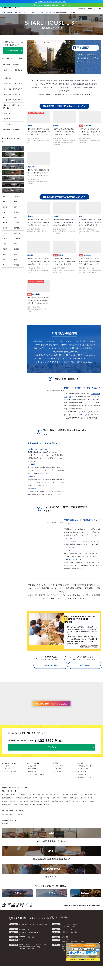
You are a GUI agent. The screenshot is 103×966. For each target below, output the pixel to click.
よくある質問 (57, 769)
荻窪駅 (72, 798)
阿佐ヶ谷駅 (10, 798)
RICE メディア (66, 924)
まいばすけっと (81, 415)
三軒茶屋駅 (12, 801)
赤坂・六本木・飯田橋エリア (13, 71)
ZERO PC (22, 929)
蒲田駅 (77, 798)
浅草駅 (18, 798)
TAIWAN (86, 893)
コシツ (21, 940)
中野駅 (78, 801)
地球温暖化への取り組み (85, 766)
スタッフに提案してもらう (36, 774)
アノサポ (29, 929)
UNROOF (22, 937)
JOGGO (28, 944)
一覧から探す (32, 771)
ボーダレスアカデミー (68, 940)
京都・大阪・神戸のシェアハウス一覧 (12, 106)
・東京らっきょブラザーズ (72, 559)
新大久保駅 (44, 801)
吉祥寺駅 (90, 798)
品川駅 (26, 801)
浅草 (13, 172)
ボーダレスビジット (37, 932)
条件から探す (32, 766)
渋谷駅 (32, 801)
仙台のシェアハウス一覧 (11, 129)
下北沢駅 (19, 801)
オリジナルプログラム (9, 771)
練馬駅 (4, 805)
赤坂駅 (4, 798)
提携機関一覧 (82, 774)
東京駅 (72, 801)
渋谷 (13, 154)
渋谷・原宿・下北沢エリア (13, 83)
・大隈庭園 (31, 464)
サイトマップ (82, 771)
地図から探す (32, 769)
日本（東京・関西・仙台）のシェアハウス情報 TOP (23, 12)
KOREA (17, 893)
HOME (3, 12)
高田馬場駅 (59, 801)
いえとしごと (30, 937)
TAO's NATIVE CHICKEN (26, 949)
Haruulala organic (24, 947)
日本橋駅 (91, 801)
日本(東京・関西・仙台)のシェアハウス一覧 (14, 787)
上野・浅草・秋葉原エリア (13, 100)
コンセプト (6, 766)
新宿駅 (37, 801)
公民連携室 (65, 937)
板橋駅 (35, 798)
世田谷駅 (52, 801)
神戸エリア (8, 124)
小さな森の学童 (72, 932)
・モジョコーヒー (69, 550)
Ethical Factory (35, 947)
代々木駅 (32, 805)
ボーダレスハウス (24, 932)
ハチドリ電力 (43, 924)
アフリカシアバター (41, 944)
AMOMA (21, 944)
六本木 (12, 160)
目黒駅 (21, 805)
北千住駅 (83, 798)
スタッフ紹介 (7, 769)
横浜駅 (26, 805)
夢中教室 (64, 932)
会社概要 (80, 763)
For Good (74, 924)
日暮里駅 (84, 801)
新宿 (13, 148)
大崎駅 (53, 798)
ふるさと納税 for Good (68, 926)
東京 (13, 190)
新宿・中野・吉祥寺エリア (13, 94)
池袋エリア (8, 78)
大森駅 (59, 798)
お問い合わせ (13, 50)
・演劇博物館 (32, 488)
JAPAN (51, 893)
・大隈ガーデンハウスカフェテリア (39, 449)
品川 (13, 166)
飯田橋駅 (24, 798)
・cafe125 (31, 476)
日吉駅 (15, 805)
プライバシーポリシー (84, 769)
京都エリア (8, 113)
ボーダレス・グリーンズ (69, 929)
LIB (33, 944)
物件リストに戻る (51, 665)
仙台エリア (5, 824)
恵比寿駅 (46, 798)
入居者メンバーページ (84, 777)
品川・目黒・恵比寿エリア (13, 89)
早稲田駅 (46, 805)
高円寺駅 (4, 801)
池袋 (13, 184)
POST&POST (23, 924)
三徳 (70, 396)
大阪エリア (8, 119)
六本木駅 (39, 805)
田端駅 (67, 801)
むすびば (22, 934)
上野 (13, 178)
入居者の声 (56, 763)
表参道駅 (65, 798)
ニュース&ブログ (58, 766)
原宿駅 (9, 805)
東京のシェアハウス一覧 (47, 12)
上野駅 (40, 798)
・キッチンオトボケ (70, 538)
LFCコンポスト (33, 924)
